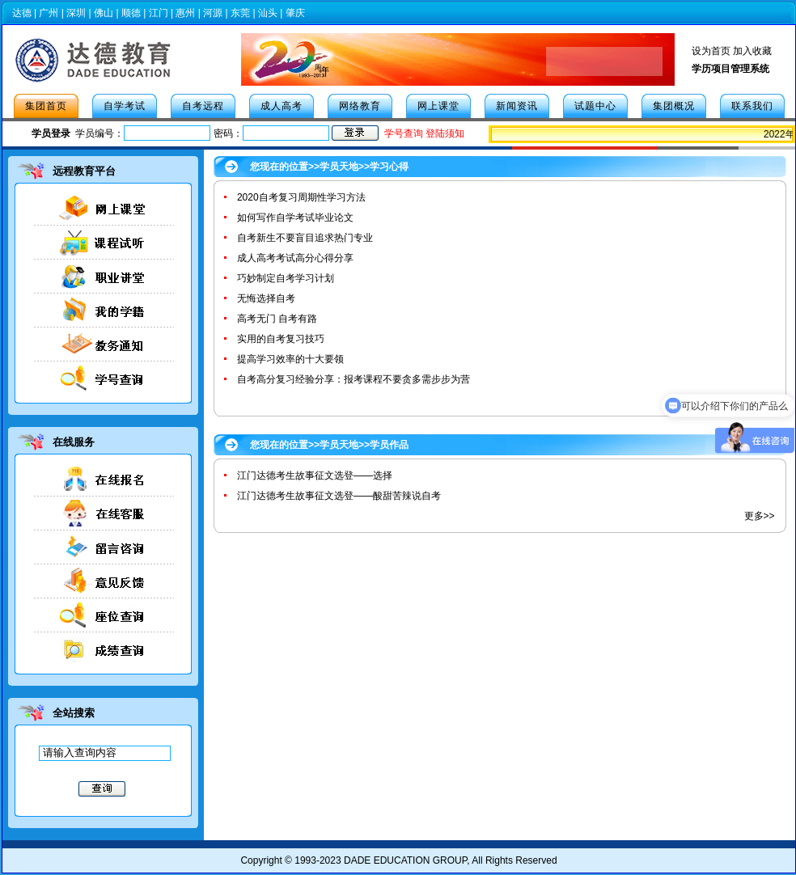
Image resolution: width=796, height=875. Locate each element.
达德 (22, 13)
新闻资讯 (517, 106)
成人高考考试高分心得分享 (295, 258)
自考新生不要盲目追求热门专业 (305, 237)
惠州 (185, 13)
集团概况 (674, 106)
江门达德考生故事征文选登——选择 (314, 475)
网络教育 (360, 106)
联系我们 (752, 106)
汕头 (267, 13)
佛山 (103, 13)
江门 (158, 13)
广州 (48, 13)
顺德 (131, 13)
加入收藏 (752, 51)
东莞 (240, 13)
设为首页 (711, 51)
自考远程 (203, 106)
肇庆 (295, 13)
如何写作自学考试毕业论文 (295, 217)
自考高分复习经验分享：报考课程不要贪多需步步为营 (353, 379)
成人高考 (281, 106)
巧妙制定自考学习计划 (285, 278)
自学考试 (125, 106)
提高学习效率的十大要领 (290, 359)
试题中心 (595, 106)
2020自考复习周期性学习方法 (301, 197)
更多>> (759, 516)
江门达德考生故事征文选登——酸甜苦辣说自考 (339, 495)
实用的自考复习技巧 (280, 339)
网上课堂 (438, 106)
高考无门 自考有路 (277, 318)
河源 (212, 13)
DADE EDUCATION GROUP (405, 860)
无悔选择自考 (266, 298)
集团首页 (46, 106)
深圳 (76, 13)
